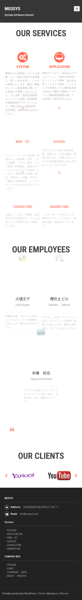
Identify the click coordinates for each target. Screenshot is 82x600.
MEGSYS (12, 8)
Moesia (51, 593)
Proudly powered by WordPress (19, 593)
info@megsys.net (28, 513)
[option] (23, 475)
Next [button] (76, 476)
